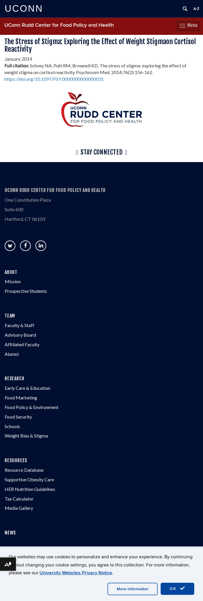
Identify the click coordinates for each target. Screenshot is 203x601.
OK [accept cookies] (177, 588)
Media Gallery (19, 508)
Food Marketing (21, 397)
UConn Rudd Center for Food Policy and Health (59, 25)
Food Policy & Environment (31, 407)
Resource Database (24, 470)
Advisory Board (20, 335)
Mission (13, 281)
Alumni (12, 354)
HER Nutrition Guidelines (30, 489)
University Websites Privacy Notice (75, 573)
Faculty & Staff (19, 325)
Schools (12, 426)
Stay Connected (101, 152)
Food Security (18, 416)
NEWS (10, 533)
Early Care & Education (27, 388)
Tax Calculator (19, 498)
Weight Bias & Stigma (26, 435)
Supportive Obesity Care (29, 479)
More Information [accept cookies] (132, 588)
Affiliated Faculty (22, 344)
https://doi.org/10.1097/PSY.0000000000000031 (54, 79)
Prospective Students (26, 291)
